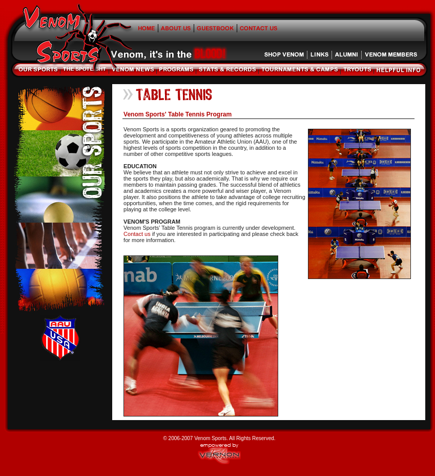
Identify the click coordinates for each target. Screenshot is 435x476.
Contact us (137, 234)
